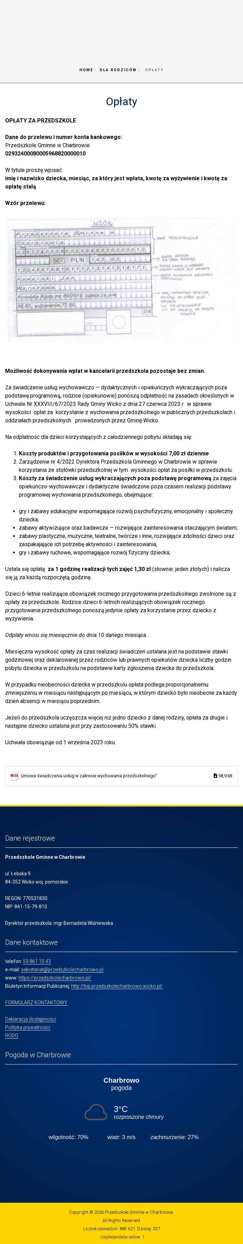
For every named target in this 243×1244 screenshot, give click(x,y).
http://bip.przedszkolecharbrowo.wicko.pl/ (117, 986)
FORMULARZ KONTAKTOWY (36, 1002)
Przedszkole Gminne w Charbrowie (139, 1212)
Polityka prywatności (27, 1027)
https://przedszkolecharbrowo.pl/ (55, 978)
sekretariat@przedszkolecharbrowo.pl (62, 969)
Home (86, 70)
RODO (11, 1035)
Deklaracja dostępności (30, 1019)
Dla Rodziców (118, 70)
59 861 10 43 (37, 961)
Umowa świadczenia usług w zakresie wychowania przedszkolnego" (126, 776)
